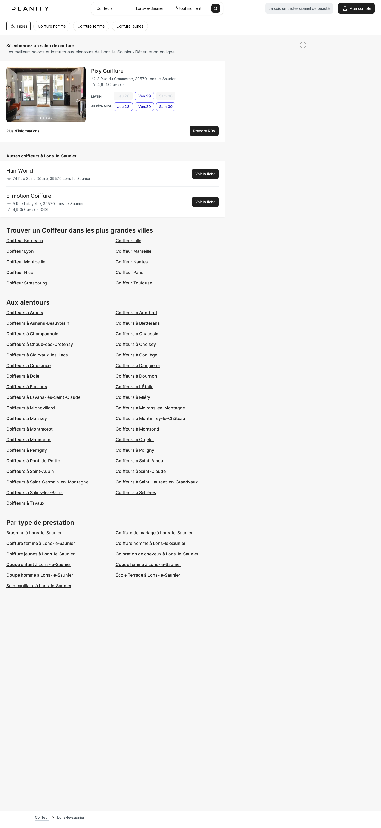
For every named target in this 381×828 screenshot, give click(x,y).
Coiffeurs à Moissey (26, 418)
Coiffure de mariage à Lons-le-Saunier (154, 532)
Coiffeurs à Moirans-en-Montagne (150, 407)
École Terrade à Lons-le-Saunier (148, 575)
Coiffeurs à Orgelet (135, 439)
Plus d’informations (22, 131)
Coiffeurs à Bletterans (138, 323)
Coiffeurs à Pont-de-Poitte (33, 460)
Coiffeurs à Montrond (137, 429)
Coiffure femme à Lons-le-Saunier (40, 543)
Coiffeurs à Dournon (136, 376)
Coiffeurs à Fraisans (26, 386)
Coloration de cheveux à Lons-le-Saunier (157, 553)
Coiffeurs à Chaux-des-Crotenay (39, 344)
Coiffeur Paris (129, 272)
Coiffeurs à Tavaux (25, 503)
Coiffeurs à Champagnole (32, 333)
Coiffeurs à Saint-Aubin (30, 471)
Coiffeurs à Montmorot (29, 429)
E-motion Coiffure (28, 196)
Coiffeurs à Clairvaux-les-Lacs (37, 355)
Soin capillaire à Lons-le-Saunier (38, 585)
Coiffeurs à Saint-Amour (140, 460)
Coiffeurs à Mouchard (28, 439)
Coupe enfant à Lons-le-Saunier (38, 564)
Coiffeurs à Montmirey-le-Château (150, 418)
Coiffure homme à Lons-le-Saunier (150, 543)
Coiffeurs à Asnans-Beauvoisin (37, 323)
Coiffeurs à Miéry (133, 397)
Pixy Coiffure (107, 71)
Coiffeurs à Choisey (136, 344)
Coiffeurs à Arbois (24, 312)
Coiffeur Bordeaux (24, 240)
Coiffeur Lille (128, 240)
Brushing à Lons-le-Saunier (34, 532)
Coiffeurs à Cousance (28, 365)
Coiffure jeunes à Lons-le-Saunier (40, 553)
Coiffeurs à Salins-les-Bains (34, 492)
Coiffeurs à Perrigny (26, 450)
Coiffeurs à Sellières (136, 492)
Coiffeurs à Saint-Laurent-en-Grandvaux (157, 482)
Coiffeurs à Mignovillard (30, 407)
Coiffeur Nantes (132, 261)
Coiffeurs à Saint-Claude (141, 471)
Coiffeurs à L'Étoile (134, 386)
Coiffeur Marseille (133, 251)
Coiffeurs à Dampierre (138, 365)
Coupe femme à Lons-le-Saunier (148, 564)
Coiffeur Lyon (20, 251)
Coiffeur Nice (19, 272)
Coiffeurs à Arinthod (136, 312)
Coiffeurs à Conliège (136, 355)
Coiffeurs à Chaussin (137, 333)
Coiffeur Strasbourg (26, 283)
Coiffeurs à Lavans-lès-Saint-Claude (43, 397)
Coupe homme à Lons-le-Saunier (39, 575)
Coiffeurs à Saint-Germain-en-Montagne (47, 482)
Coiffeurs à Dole (22, 376)
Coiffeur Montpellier (26, 261)
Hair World (19, 171)
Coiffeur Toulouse (134, 283)
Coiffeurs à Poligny (135, 450)
